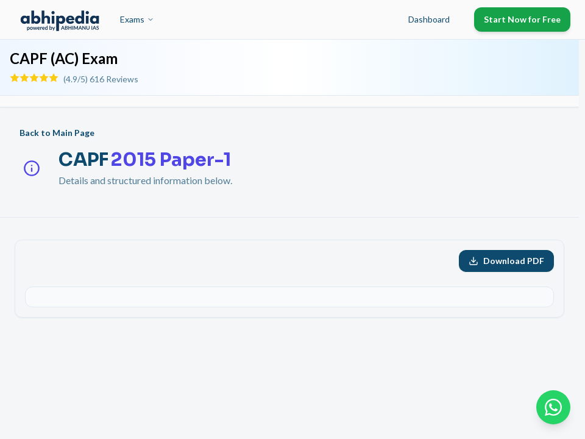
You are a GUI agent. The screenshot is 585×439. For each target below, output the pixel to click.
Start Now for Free (522, 19)
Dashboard (429, 19)
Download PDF (506, 260)
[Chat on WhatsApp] (553, 407)
